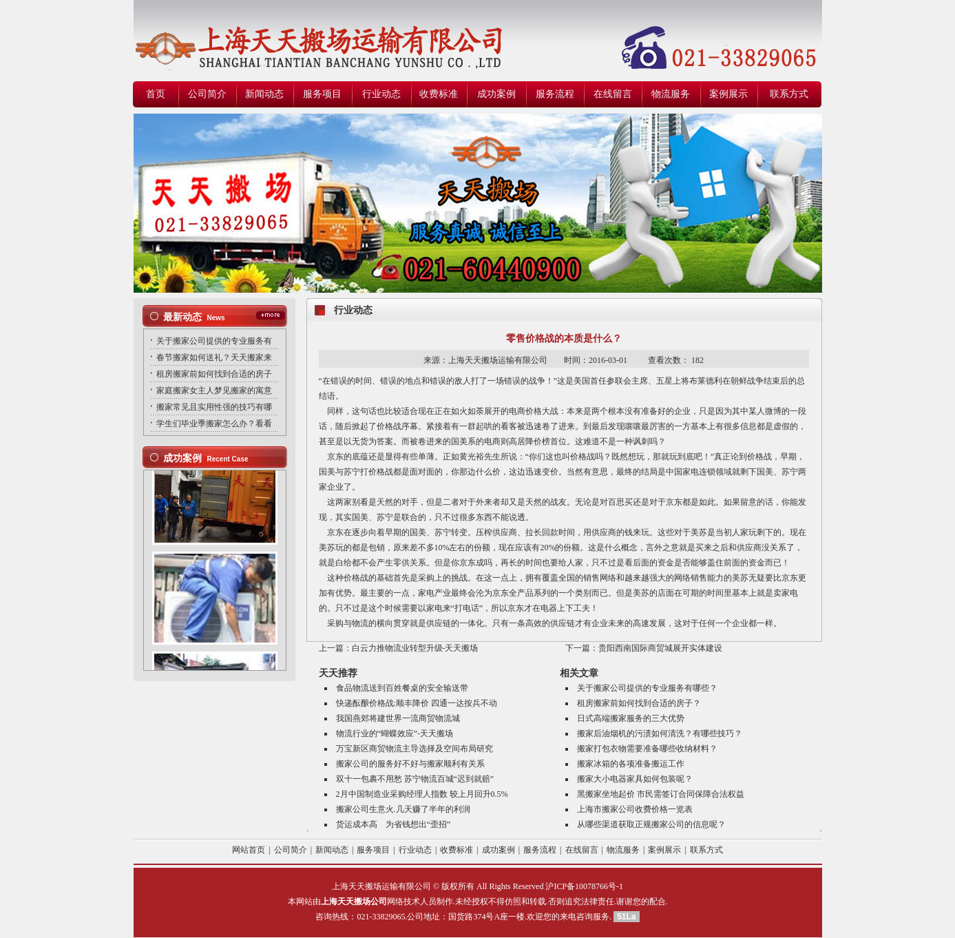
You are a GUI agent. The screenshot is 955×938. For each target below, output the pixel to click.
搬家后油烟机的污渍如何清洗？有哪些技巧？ (659, 733)
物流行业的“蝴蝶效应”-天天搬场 (395, 733)
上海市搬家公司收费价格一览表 (635, 809)
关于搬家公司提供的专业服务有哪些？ (647, 688)
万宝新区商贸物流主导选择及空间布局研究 (414, 748)
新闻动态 (264, 94)
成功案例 (496, 94)
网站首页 (248, 850)
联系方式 (789, 94)
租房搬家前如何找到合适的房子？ (639, 703)
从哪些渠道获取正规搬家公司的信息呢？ (651, 824)
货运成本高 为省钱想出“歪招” (393, 824)
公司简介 (207, 94)
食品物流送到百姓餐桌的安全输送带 (402, 688)
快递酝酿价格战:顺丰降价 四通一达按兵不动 (416, 703)
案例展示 (728, 94)
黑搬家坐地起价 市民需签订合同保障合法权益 (660, 794)
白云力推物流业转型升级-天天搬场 (415, 648)
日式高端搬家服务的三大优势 (630, 718)
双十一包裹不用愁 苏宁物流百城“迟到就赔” (415, 779)
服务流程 (555, 94)
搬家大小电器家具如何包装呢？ (635, 779)
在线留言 (613, 94)
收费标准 (438, 94)
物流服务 (670, 94)
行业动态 (381, 94)
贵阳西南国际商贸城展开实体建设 (660, 648)
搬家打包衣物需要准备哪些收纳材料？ (647, 748)
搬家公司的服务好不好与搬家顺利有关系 (410, 764)
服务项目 (322, 94)
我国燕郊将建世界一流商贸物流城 (398, 718)
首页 (155, 94)
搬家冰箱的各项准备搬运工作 (630, 764)
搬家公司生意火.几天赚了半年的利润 (403, 809)
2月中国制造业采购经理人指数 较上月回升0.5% (422, 794)
